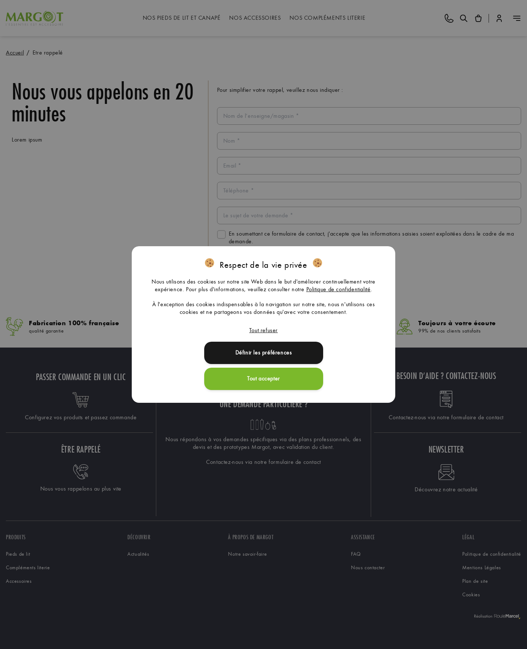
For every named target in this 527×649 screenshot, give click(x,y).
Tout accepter (263, 378)
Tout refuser (263, 330)
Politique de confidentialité (338, 289)
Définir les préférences (263, 352)
